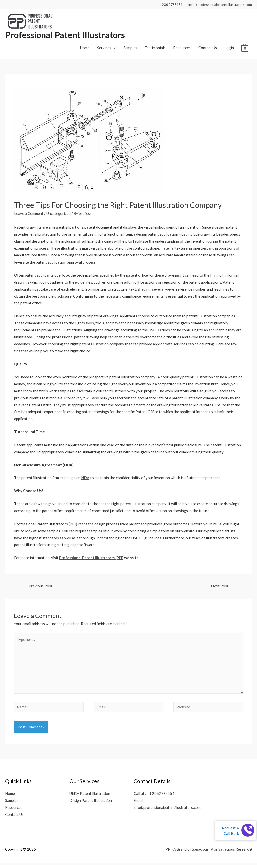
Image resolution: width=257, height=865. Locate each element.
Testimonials (155, 48)
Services (104, 48)
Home (85, 48)
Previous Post (38, 586)
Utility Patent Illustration (90, 795)
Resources (182, 48)
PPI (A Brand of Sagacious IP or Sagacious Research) (208, 851)
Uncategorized (58, 213)
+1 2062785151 (161, 795)
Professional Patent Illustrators (66, 35)
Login (229, 48)
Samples (130, 48)
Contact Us (207, 48)
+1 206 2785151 (170, 4)
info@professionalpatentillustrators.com (220, 4)
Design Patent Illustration (91, 802)
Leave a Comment (28, 213)
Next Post (222, 586)
